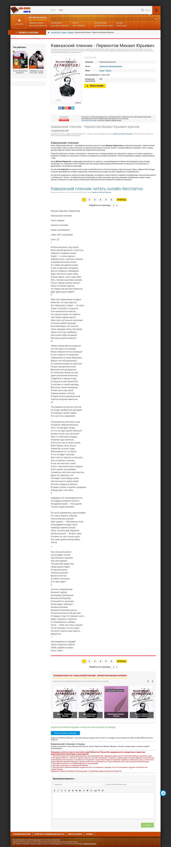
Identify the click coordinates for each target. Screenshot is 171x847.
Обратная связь (75, 834)
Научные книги (101, 23)
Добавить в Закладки (27, 32)
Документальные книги (104, 26)
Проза (75, 23)
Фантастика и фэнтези (38, 26)
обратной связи (90, 844)
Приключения (56, 23)
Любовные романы (36, 23)
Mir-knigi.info (28, 10)
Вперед (121, 199)
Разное (108, 71)
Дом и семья (121, 26)
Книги (53, 10)
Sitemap (89, 834)
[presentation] (54, 790)
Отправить (147, 825)
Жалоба (63, 120)
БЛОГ (61, 10)
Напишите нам (86, 120)
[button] (54, 790)
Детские (120, 23)
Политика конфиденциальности (49, 834)
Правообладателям (22, 834)
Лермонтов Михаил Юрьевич (111, 66)
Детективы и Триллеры (60, 26)
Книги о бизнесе (79, 26)
